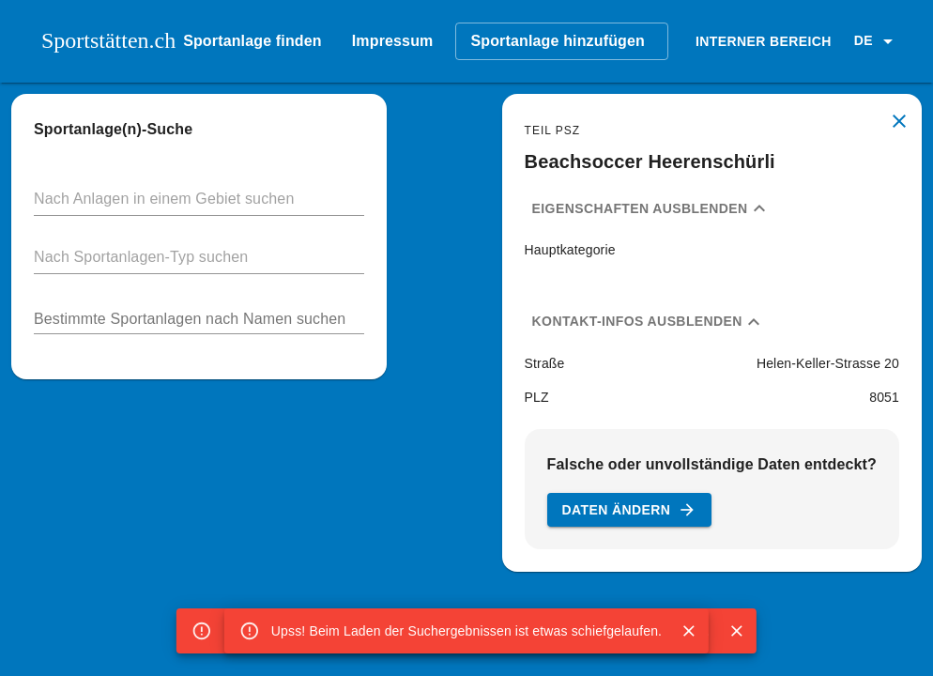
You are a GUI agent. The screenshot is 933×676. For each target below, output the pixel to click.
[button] (876, 41)
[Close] (689, 631)
